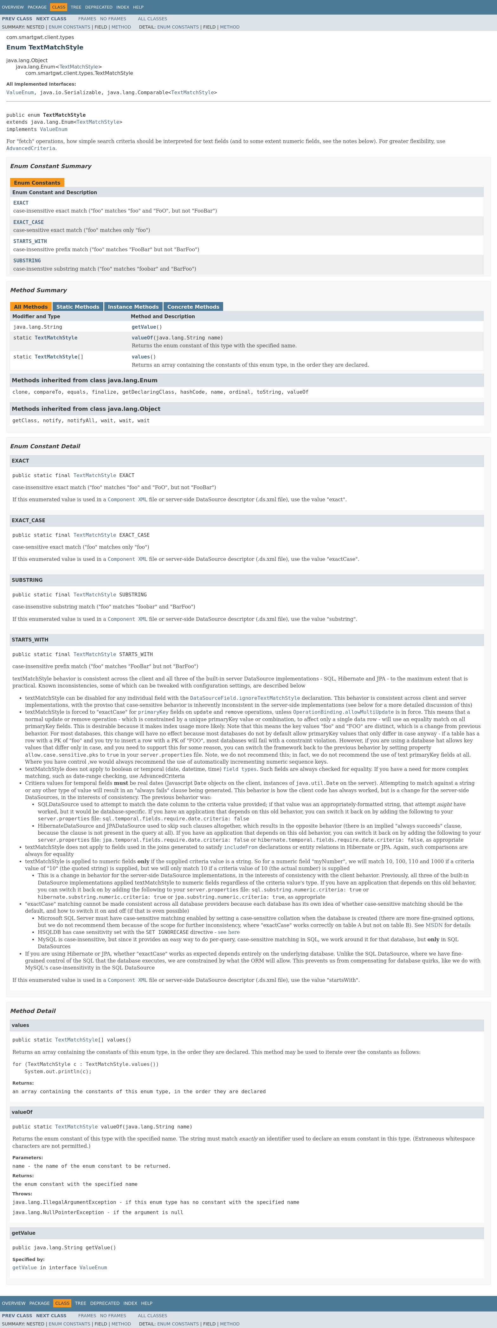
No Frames (113, 18)
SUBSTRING (27, 261)
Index (122, 7)
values (141, 357)
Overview (13, 7)
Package (37, 7)
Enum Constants (69, 27)
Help (138, 7)
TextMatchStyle (79, 67)
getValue (144, 327)
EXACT (21, 203)
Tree (76, 7)
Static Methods (78, 307)
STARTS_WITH (30, 241)
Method (121, 27)
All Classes (152, 18)
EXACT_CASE (28, 222)
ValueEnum (20, 92)
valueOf (142, 338)
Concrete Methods (193, 307)
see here (229, 932)
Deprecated (99, 7)
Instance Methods (133, 307)
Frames (87, 18)
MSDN (434, 925)
